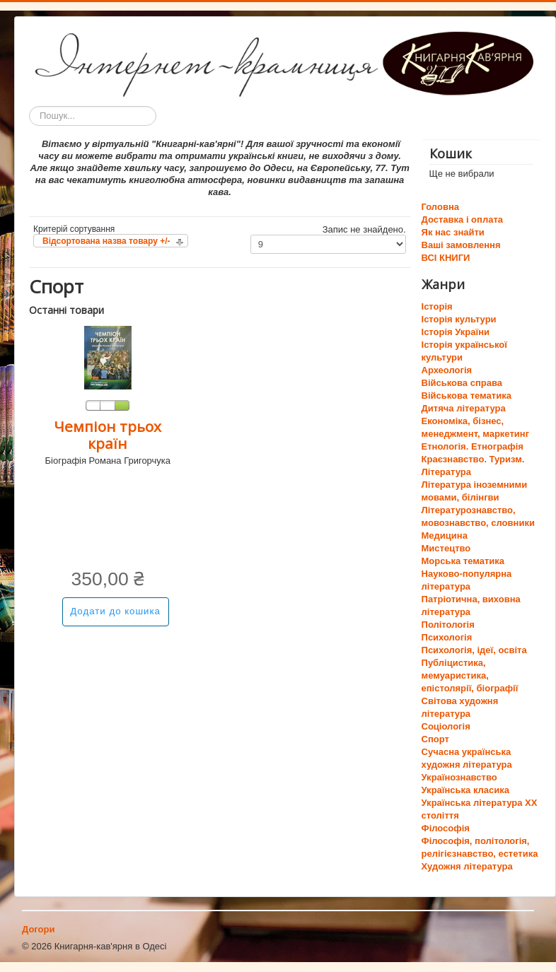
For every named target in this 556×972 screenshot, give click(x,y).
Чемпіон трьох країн (107, 434)
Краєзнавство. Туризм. (473, 459)
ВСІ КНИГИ (446, 257)
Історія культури (459, 319)
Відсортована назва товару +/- (106, 241)
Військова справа (462, 382)
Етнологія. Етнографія (472, 446)
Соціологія (446, 726)
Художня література (467, 866)
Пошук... (29, 106)
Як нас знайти (453, 232)
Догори (38, 929)
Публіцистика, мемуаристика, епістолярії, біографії (470, 675)
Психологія (447, 637)
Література (446, 472)
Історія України (456, 332)
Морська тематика (463, 561)
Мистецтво (446, 548)
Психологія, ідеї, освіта (474, 650)
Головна (440, 206)
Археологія (447, 370)
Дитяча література (464, 408)
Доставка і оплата (462, 219)
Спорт (435, 739)
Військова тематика (466, 395)
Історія (437, 306)
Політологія (448, 624)
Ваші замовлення (461, 245)
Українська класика (465, 790)
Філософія (446, 828)
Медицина (445, 535)
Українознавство (459, 777)
